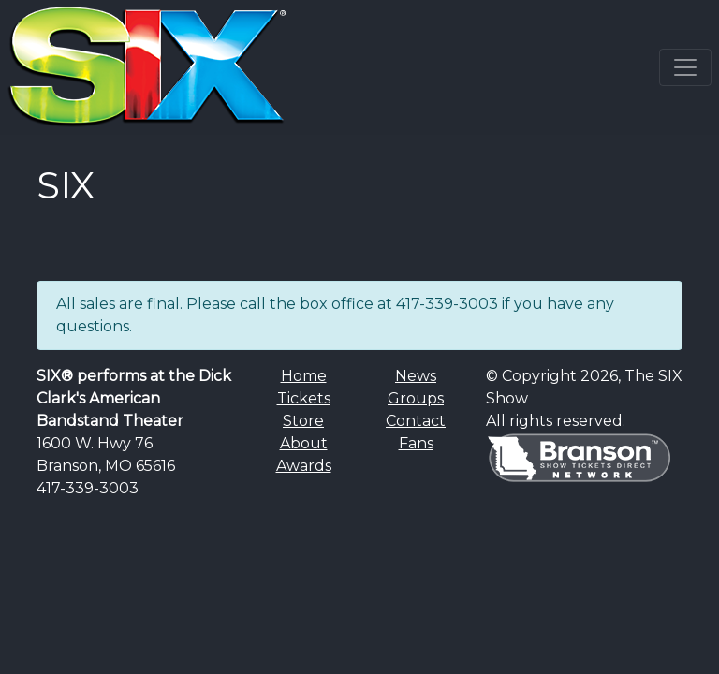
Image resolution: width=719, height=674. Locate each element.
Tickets (303, 398)
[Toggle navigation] (685, 67)
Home (304, 376)
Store (303, 421)
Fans (416, 443)
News (415, 376)
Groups (416, 398)
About (304, 443)
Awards (303, 466)
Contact (416, 421)
